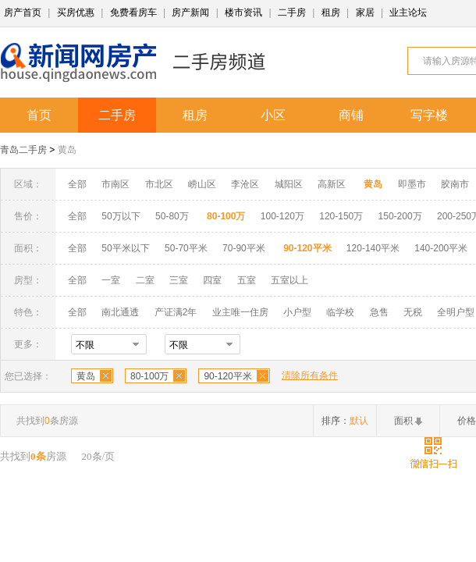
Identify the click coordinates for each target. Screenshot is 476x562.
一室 (110, 280)
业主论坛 (408, 12)
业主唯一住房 (240, 312)
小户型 (297, 312)
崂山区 (202, 184)
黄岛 (67, 149)
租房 (330, 12)
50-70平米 (186, 248)
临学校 (340, 312)
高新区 (332, 184)
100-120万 (282, 216)
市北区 (159, 184)
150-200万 (400, 216)
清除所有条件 (310, 375)
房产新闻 (190, 12)
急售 (379, 312)
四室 (212, 280)
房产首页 (22, 12)
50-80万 (172, 216)
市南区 (115, 184)
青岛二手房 (23, 149)
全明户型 (455, 312)
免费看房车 (133, 12)
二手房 (292, 12)
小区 (273, 115)
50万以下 (120, 216)
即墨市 (412, 184)
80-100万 (149, 376)
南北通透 (120, 312)
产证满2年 (176, 312)
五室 (246, 280)
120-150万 (341, 216)
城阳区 (289, 184)
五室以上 (289, 280)
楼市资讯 (243, 12)
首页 (39, 115)
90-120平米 (227, 376)
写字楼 (429, 115)
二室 (146, 280)
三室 (178, 280)
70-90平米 (243, 248)
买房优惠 (75, 12)
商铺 (351, 115)
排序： (344, 420)
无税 (412, 312)
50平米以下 (125, 248)
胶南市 (455, 184)
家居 (365, 12)
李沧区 (245, 184)
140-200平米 (440, 248)
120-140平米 (373, 248)
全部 (77, 184)
